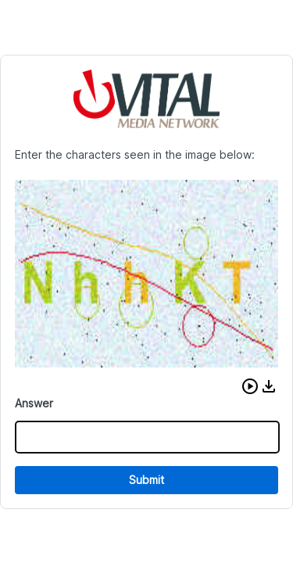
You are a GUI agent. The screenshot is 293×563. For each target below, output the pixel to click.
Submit (146, 479)
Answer (34, 403)
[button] (250, 386)
